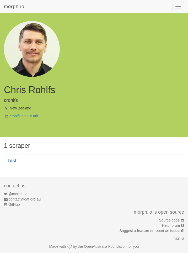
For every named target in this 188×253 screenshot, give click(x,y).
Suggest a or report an (150, 231)
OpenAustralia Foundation (105, 246)
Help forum (171, 225)
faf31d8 (179, 239)
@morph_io (18, 194)
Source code (169, 220)
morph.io (14, 6)
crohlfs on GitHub (24, 116)
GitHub (14, 204)
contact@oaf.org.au (25, 199)
